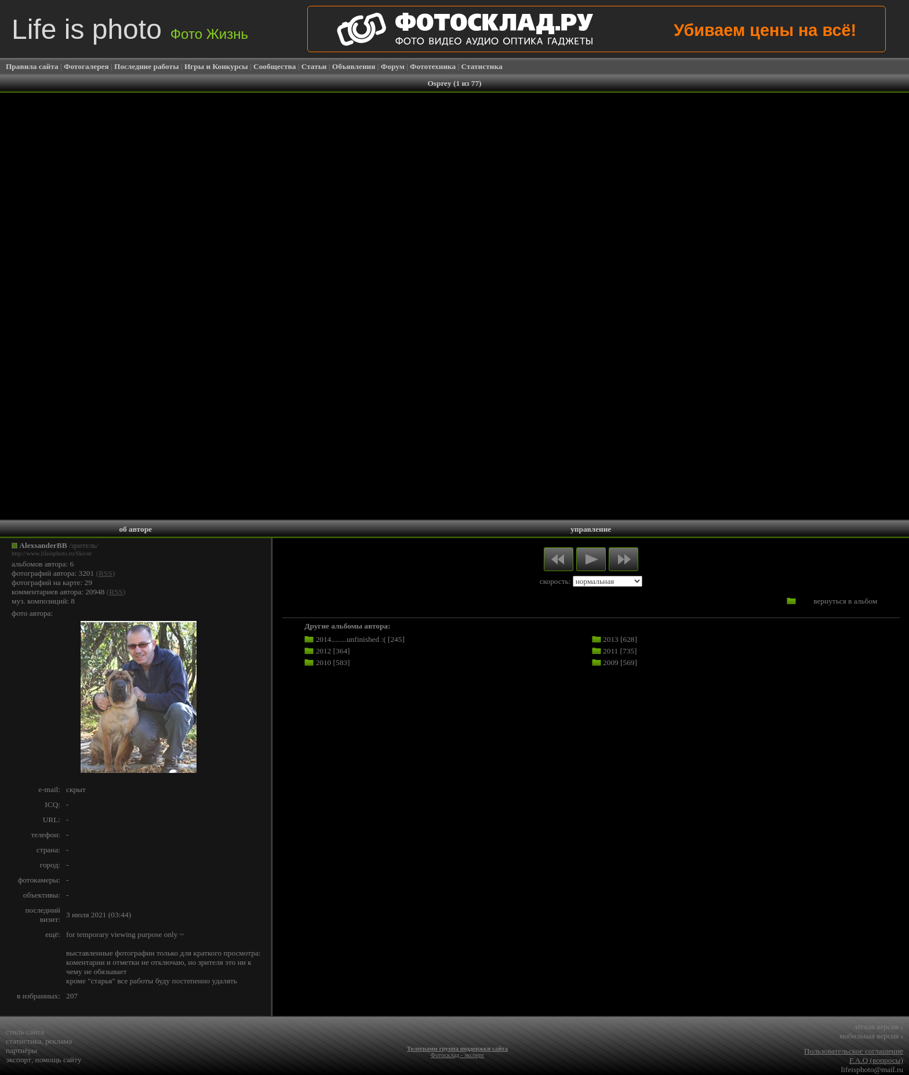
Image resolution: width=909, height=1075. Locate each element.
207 (72, 996)
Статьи (314, 66)
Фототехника (433, 66)
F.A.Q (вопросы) (876, 1060)
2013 (611, 639)
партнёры (21, 1050)
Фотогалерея (86, 66)
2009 (611, 662)
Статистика (482, 66)
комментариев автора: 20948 (58, 591)
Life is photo (130, 29)
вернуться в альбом (845, 601)
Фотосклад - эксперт (457, 1055)
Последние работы (146, 66)
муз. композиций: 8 (43, 601)
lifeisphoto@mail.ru (872, 1069)
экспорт (18, 1059)
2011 (610, 651)
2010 (324, 662)
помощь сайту (58, 1059)
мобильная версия (871, 1036)
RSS (105, 573)
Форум (393, 66)
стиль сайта (25, 1031)
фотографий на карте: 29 (52, 582)
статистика (24, 1041)
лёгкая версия (878, 1026)
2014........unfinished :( (351, 639)
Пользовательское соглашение (853, 1051)
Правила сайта (32, 66)
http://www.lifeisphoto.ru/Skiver (52, 553)
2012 (324, 651)
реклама (58, 1041)
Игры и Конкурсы (216, 66)
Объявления (354, 66)
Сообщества (274, 66)
